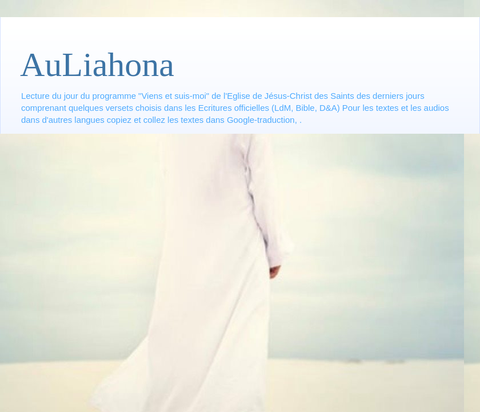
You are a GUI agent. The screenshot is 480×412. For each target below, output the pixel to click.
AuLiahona (97, 64)
